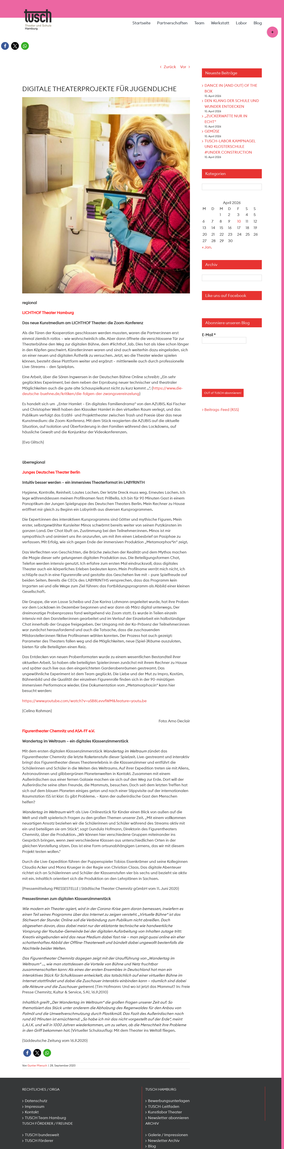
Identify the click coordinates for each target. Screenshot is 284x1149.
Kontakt (32, 1112)
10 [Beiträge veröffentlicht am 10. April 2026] (239, 221)
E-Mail (208, 335)
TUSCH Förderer (39, 1140)
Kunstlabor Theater (165, 1112)
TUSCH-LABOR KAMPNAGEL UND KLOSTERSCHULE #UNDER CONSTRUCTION (230, 147)
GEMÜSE (212, 131)
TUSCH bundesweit (42, 1134)
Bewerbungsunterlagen (169, 1100)
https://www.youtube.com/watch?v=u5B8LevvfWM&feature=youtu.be (84, 700)
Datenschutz (36, 1100)
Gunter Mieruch (37, 1065)
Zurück (170, 66)
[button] (5, 46)
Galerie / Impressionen (168, 1134)
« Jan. (207, 247)
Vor (183, 66)
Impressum (34, 1106)
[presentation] (220, 364)
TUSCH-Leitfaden (163, 1106)
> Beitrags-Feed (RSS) (220, 409)
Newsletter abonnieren (168, 1117)
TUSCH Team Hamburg (45, 1117)
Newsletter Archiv (163, 1140)
